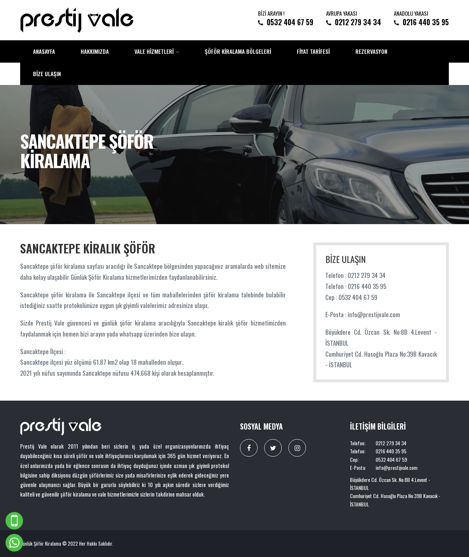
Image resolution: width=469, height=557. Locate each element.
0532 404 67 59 (290, 22)
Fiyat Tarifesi (313, 51)
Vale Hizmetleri (154, 51)
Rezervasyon (371, 51)
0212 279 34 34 (358, 22)
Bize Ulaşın (47, 74)
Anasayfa (44, 51)
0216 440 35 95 (426, 22)
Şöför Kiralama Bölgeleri (238, 51)
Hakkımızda (95, 51)
